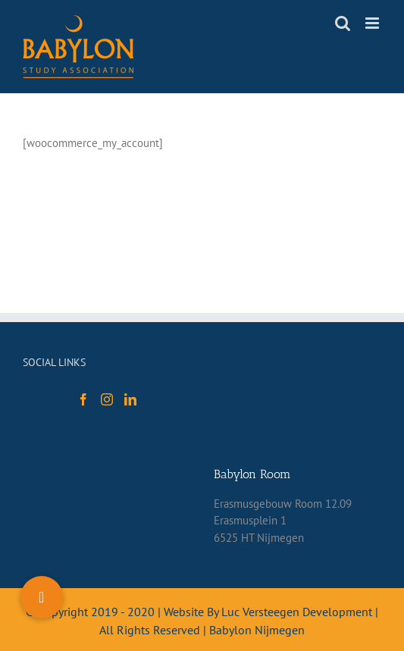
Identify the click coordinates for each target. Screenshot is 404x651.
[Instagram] (107, 399)
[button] (41, 597)
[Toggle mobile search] (342, 23)
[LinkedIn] (130, 399)
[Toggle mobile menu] (373, 23)
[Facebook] (83, 399)
